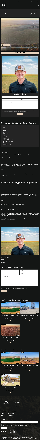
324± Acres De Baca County (10, 337)
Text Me (3, 262)
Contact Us (10, 415)
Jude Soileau (10, 141)
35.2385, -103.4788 (10, 139)
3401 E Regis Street (10, 387)
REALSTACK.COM (35, 438)
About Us (3, 413)
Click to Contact (8, 144)
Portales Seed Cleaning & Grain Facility (30, 316)
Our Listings (3, 411)
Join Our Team (11, 413)
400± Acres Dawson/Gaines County (30, 365)
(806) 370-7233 (20, 1)
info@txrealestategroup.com (28, 1)
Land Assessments (12, 411)
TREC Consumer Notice (17, 437)
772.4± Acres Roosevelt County (10, 315)
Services (2, 415)
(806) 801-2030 (8, 142)
